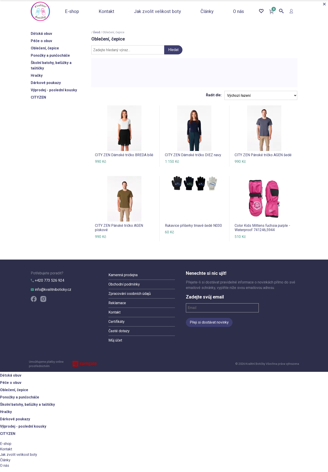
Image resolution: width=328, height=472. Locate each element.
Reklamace (117, 303)
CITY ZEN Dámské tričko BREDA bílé (124, 155)
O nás (238, 11)
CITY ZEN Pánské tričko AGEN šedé (263, 155)
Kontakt (106, 11)
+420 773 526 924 (47, 280)
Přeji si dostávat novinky (209, 322)
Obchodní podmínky (124, 284)
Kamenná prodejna (123, 275)
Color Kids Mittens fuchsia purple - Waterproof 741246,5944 (262, 227)
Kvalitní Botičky (40, 11)
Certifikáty (116, 321)
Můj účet (115, 340)
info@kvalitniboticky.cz (51, 289)
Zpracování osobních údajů (129, 293)
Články (206, 11)
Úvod (96, 32)
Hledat (173, 50)
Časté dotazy (119, 331)
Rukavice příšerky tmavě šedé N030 (193, 225)
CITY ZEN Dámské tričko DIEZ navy (193, 155)
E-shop (72, 11)
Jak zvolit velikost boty (157, 11)
